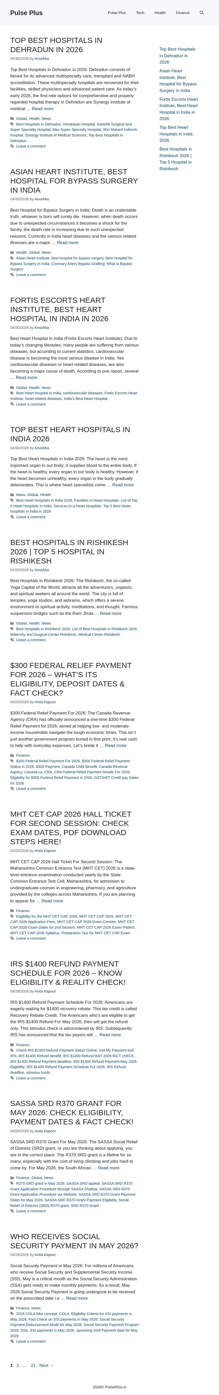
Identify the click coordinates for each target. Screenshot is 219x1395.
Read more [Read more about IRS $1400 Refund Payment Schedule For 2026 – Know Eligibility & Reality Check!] (110, 1034)
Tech (140, 12)
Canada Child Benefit (79, 767)
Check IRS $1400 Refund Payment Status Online (56, 1050)
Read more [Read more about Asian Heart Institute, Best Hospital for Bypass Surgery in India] (67, 242)
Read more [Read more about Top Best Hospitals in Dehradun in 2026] (43, 108)
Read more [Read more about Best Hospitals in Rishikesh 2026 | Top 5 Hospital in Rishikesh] (111, 613)
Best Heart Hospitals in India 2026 (44, 500)
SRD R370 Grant (85, 1206)
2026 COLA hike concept (36, 1314)
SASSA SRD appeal (83, 1183)
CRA (48, 772)
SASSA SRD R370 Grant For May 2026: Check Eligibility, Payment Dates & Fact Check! (71, 1112)
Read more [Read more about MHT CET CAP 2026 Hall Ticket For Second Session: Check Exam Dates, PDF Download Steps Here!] (52, 900)
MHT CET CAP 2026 (96, 916)
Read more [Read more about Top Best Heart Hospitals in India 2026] (123, 484)
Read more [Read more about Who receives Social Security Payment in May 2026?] (77, 1298)
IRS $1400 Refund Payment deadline (40, 1061)
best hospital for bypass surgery (77, 258)
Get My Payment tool (116, 1050)
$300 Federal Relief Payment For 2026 (48, 761)
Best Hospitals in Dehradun (38, 124)
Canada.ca (33, 772)
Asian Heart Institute (32, 258)
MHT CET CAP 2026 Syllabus (34, 933)
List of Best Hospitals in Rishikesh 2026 (104, 629)
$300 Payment (48, 767)
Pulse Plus (26, 12)
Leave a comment (31, 146)
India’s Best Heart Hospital (85, 399)
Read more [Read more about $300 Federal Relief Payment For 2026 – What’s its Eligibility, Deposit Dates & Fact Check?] (115, 745)
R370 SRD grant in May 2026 (40, 1183)
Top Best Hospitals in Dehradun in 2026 (178, 56)
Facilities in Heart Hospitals (96, 500)
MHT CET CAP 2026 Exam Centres (86, 922)
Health (159, 12)
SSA (24, 1330)
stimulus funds (38, 1072)
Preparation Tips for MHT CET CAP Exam (95, 933)
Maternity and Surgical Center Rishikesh (43, 634)
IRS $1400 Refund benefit (39, 1056)
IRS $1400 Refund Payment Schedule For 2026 (65, 1067)
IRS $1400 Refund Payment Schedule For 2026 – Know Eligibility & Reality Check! (68, 973)
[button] (202, 12)
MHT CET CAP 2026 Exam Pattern (106, 927)
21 (33, 1365)
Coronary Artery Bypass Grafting (78, 264)
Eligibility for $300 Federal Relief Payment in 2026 (51, 778)
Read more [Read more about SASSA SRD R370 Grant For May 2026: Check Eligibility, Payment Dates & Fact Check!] (109, 1168)
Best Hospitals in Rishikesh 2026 (43, 629)
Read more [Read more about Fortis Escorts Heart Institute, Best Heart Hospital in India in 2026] (26, 377)
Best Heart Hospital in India (38, 393)
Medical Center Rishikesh (99, 634)
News (46, 119)
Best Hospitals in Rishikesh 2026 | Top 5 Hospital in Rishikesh (69, 551)
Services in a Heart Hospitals (77, 506)
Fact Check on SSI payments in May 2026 (63, 1319)
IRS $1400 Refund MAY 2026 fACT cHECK (98, 1056)
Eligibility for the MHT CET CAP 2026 (46, 916)
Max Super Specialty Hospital (77, 130)
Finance (183, 12)
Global (21, 119)
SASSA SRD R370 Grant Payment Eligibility (81, 1200)
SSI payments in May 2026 (52, 1330)
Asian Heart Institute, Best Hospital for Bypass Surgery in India (74, 180)
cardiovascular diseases (82, 393)
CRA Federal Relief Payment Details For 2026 (92, 772)
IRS (13, 1056)
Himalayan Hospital (79, 124)
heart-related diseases (43, 399)
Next (46, 1365)
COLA (64, 1314)
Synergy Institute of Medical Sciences (56, 135)
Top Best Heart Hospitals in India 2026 (176, 134)
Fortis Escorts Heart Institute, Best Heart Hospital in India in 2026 (59, 309)
